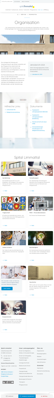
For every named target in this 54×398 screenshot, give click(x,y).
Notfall (44, 396)
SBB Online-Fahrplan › (7, 372)
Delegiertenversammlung (13, 112)
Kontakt (10, 396)
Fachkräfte (26, 9)
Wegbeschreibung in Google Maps (7, 375)
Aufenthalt (8, 9)
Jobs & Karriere (25, 1)
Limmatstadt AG (11, 109)
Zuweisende (17, 1)
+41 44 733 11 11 (7, 356)
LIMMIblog (46, 9)
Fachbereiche (14, 9)
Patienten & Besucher (7, 1)
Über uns (40, 9)
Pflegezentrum (33, 9)
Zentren (21, 9)
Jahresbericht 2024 (37, 74)
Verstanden (7, 288)
